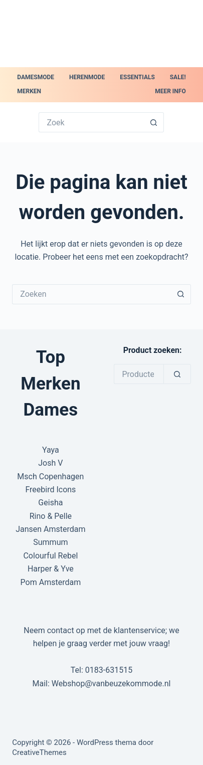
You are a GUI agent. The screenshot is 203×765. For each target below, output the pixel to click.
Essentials (137, 77)
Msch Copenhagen (50, 476)
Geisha (50, 502)
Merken (29, 91)
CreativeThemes (39, 752)
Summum (50, 542)
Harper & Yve (51, 568)
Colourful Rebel (50, 555)
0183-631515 (108, 670)
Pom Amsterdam (51, 582)
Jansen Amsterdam (50, 529)
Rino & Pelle (51, 516)
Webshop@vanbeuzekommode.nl (111, 683)
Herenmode (87, 77)
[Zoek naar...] (91, 122)
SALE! (178, 77)
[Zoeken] (177, 374)
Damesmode (35, 77)
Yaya (50, 450)
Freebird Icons (50, 489)
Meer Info (170, 91)
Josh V (50, 463)
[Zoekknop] (154, 122)
